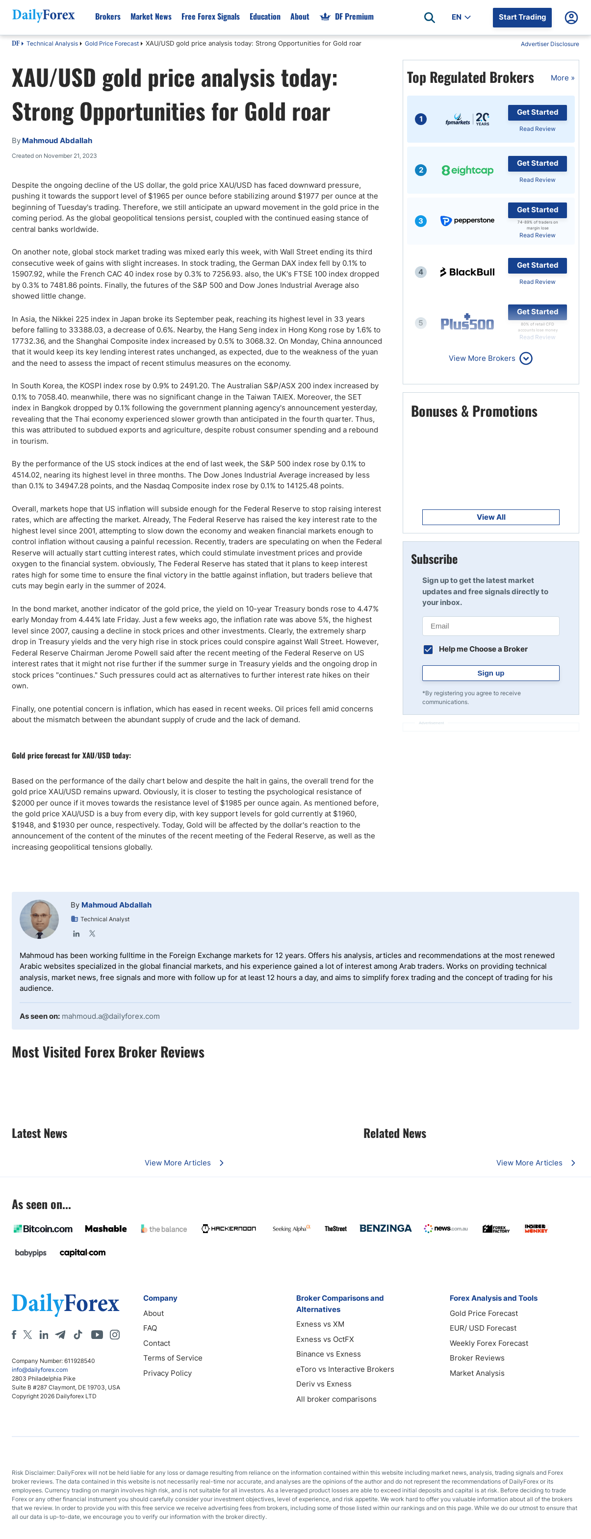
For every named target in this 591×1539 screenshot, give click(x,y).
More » (563, 77)
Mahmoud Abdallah (116, 904)
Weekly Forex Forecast (489, 1343)
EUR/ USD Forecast (483, 1328)
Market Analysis (477, 1373)
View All (491, 517)
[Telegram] (60, 1334)
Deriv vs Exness (324, 1383)
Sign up (491, 673)
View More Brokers (482, 358)
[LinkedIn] (43, 1334)
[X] (27, 1334)
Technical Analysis (52, 43)
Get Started (538, 112)
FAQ (150, 1328)
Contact (156, 1343)
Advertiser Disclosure (550, 44)
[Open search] (430, 18)
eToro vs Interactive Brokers (345, 1369)
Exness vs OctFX (325, 1339)
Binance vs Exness (328, 1354)
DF (16, 44)
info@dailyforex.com (40, 1369)
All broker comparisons (336, 1399)
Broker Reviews (477, 1357)
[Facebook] (14, 1334)
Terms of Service (173, 1357)
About (153, 1313)
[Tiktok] (78, 1334)
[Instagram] (115, 1334)
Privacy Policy (167, 1373)
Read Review (537, 128)
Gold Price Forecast (112, 43)
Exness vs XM (320, 1324)
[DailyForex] (66, 1305)
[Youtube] (97, 1334)
